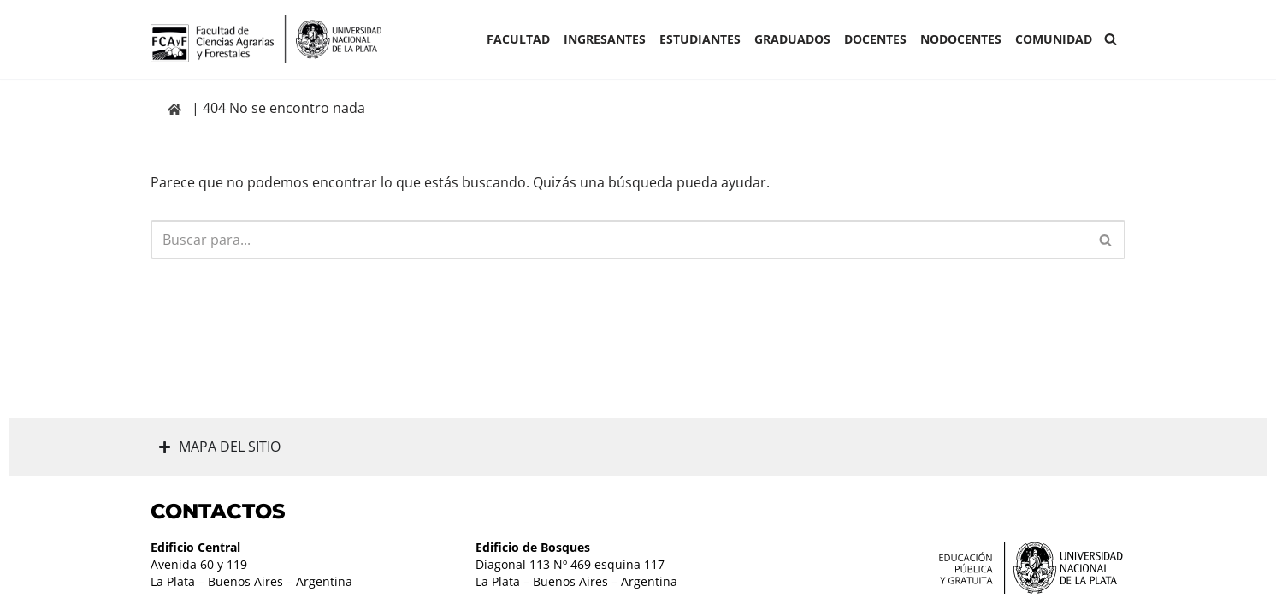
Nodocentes (960, 39)
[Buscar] (1110, 39)
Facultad (518, 39)
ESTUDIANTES (700, 39)
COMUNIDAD (1053, 39)
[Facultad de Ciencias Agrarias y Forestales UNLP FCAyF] (266, 39)
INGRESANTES (605, 39)
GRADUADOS (792, 39)
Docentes (875, 39)
